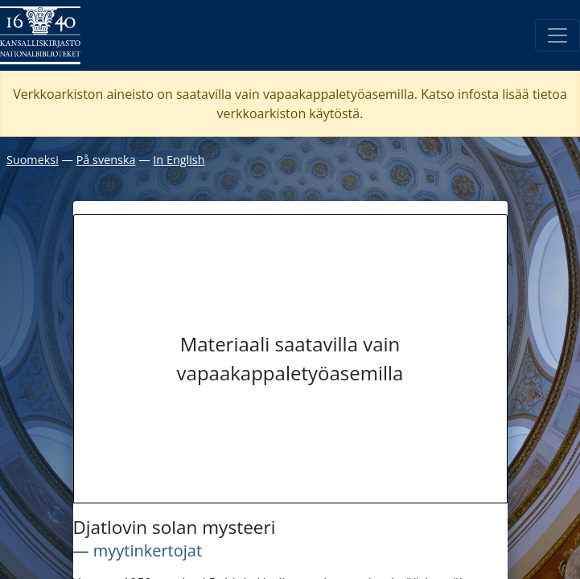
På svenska (106, 159)
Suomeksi (32, 159)
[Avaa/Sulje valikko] (557, 35)
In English (178, 159)
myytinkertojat (147, 550)
